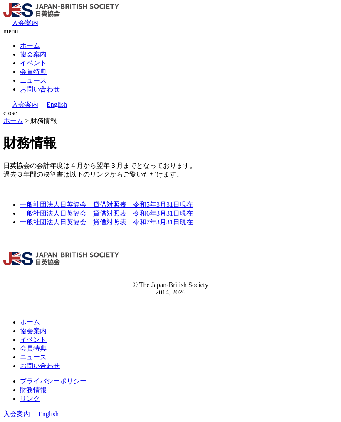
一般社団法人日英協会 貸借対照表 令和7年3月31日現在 (106, 222)
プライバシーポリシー (53, 381)
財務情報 (33, 389)
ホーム (30, 45)
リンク (30, 398)
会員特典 (33, 71)
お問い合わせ (40, 89)
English (57, 104)
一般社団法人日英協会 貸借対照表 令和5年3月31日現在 (106, 204)
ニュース (33, 80)
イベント (33, 62)
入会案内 (25, 22)
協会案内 (33, 54)
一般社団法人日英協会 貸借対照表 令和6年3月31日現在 (106, 213)
